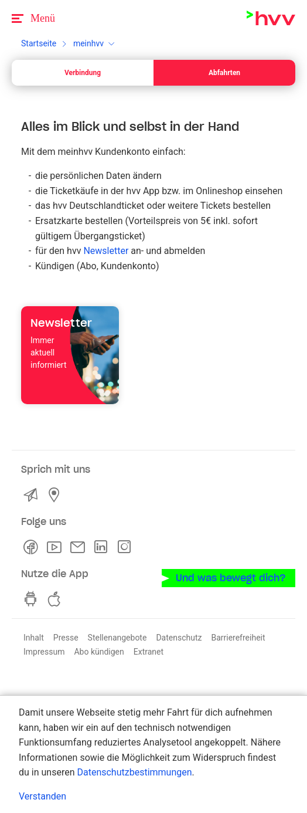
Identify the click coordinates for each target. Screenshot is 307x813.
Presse (66, 637)
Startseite (38, 43)
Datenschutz (179, 637)
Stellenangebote (117, 637)
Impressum (43, 651)
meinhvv (88, 43)
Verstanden (42, 796)
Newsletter (105, 250)
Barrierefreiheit (238, 637)
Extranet (148, 651)
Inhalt (33, 637)
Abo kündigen (99, 651)
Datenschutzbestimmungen (134, 772)
